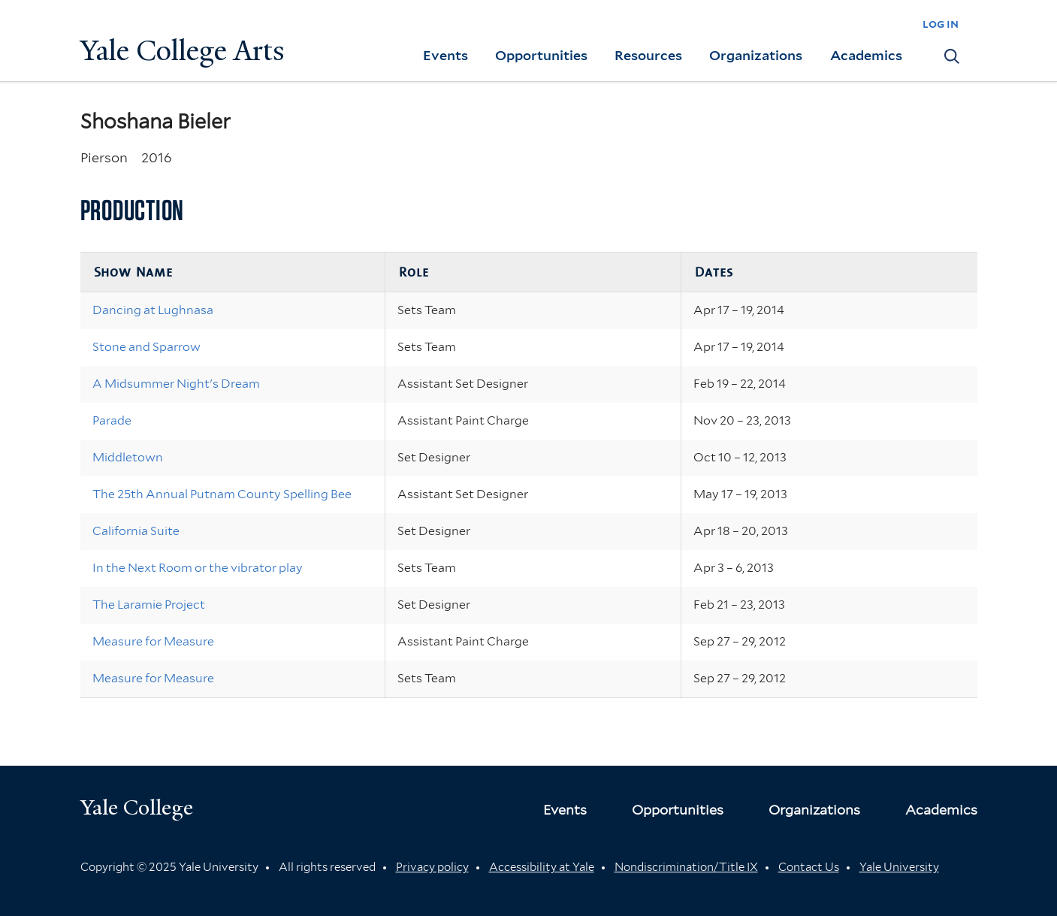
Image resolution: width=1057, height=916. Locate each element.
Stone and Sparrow (146, 347)
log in (941, 24)
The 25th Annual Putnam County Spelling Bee (222, 494)
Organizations (755, 55)
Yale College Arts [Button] (182, 50)
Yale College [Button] (136, 807)
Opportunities (541, 55)
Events (445, 55)
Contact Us (808, 867)
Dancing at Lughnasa (152, 310)
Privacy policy (432, 867)
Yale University (899, 867)
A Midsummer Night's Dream (176, 383)
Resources (648, 55)
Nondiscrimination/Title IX (686, 867)
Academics (866, 55)
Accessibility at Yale (541, 867)
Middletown (127, 457)
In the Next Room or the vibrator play (197, 568)
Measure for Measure (153, 641)
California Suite (136, 531)
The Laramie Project (148, 604)
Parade (111, 420)
